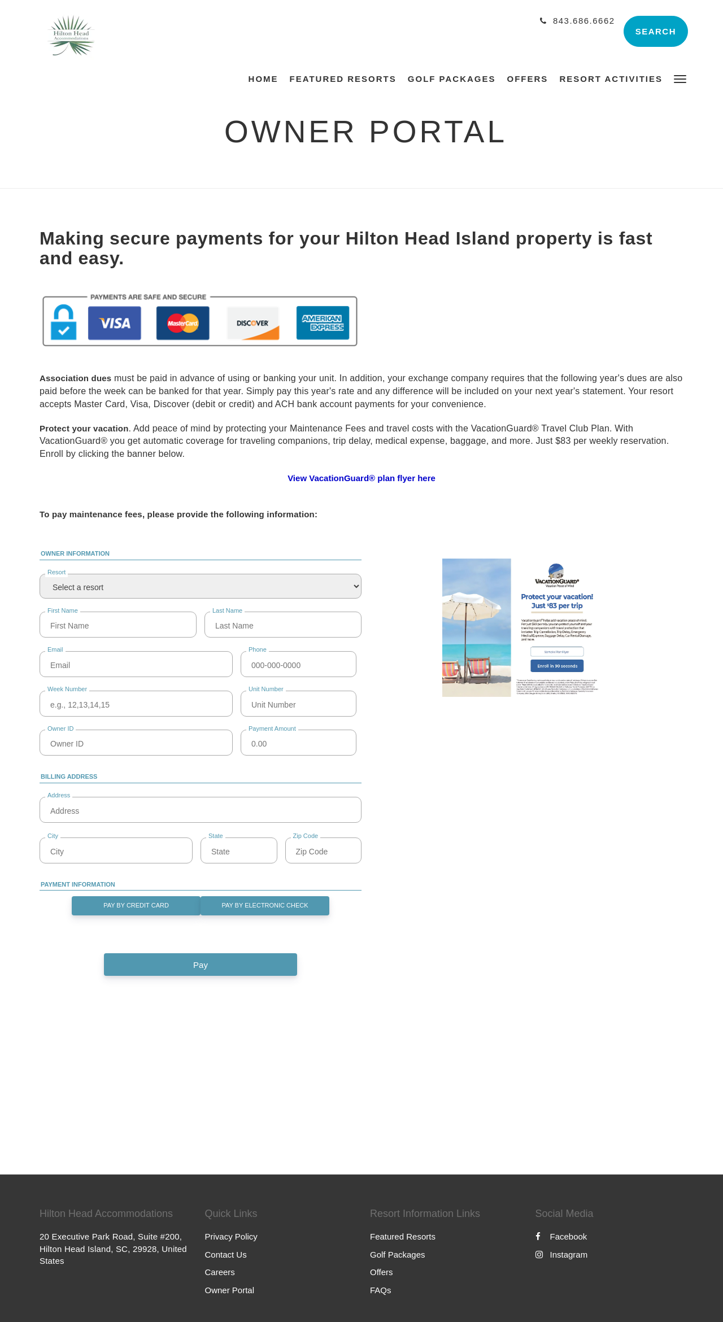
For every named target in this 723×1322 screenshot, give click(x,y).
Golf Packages (397, 1254)
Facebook (561, 1236)
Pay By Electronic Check (264, 905)
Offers (381, 1272)
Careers (220, 1272)
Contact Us (226, 1254)
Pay (200, 965)
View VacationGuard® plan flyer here (361, 478)
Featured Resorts (402, 1236)
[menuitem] (266, 79)
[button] (680, 78)
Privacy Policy (231, 1236)
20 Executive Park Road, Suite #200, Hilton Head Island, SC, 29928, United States (113, 1249)
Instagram (561, 1254)
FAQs (380, 1290)
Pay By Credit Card (136, 905)
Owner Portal (230, 1290)
